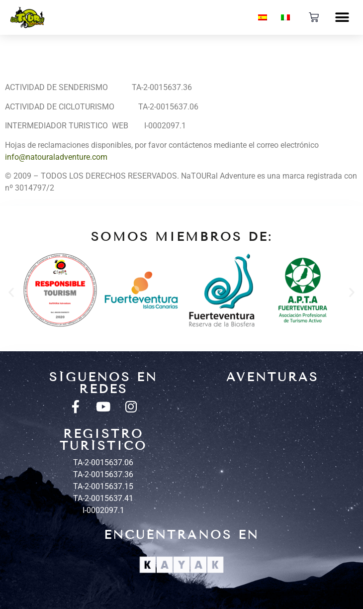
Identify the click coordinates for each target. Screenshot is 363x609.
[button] (342, 17)
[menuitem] (262, 17)
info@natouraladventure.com (56, 157)
